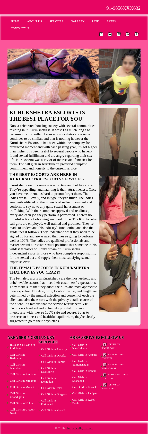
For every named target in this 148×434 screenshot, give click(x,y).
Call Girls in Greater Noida (22, 411)
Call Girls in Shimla (53, 361)
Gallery (77, 21)
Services (56, 21)
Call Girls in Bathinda (17, 356)
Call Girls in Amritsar (23, 374)
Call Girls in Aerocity (54, 349)
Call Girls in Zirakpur (23, 380)
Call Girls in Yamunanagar (80, 362)
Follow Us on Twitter (113, 356)
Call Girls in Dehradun (48, 379)
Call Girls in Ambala (84, 354)
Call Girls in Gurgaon (54, 394)
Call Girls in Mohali (22, 387)
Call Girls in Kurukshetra (79, 346)
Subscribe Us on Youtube (115, 376)
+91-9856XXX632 (122, 8)
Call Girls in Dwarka (53, 355)
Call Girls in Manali (53, 410)
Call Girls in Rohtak (84, 371)
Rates (111, 21)
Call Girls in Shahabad (79, 378)
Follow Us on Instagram (113, 366)
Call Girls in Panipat (84, 393)
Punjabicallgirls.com (79, 428)
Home (15, 21)
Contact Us (20, 28)
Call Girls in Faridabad (48, 402)
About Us (34, 21)
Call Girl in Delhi (51, 388)
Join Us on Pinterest (111, 386)
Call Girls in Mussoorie (48, 369)
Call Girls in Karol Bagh (83, 401)
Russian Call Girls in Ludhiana (22, 346)
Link (95, 21)
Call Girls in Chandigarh (17, 395)
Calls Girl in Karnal (84, 387)
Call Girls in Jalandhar (17, 366)
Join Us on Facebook (111, 346)
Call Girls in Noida (21, 403)
